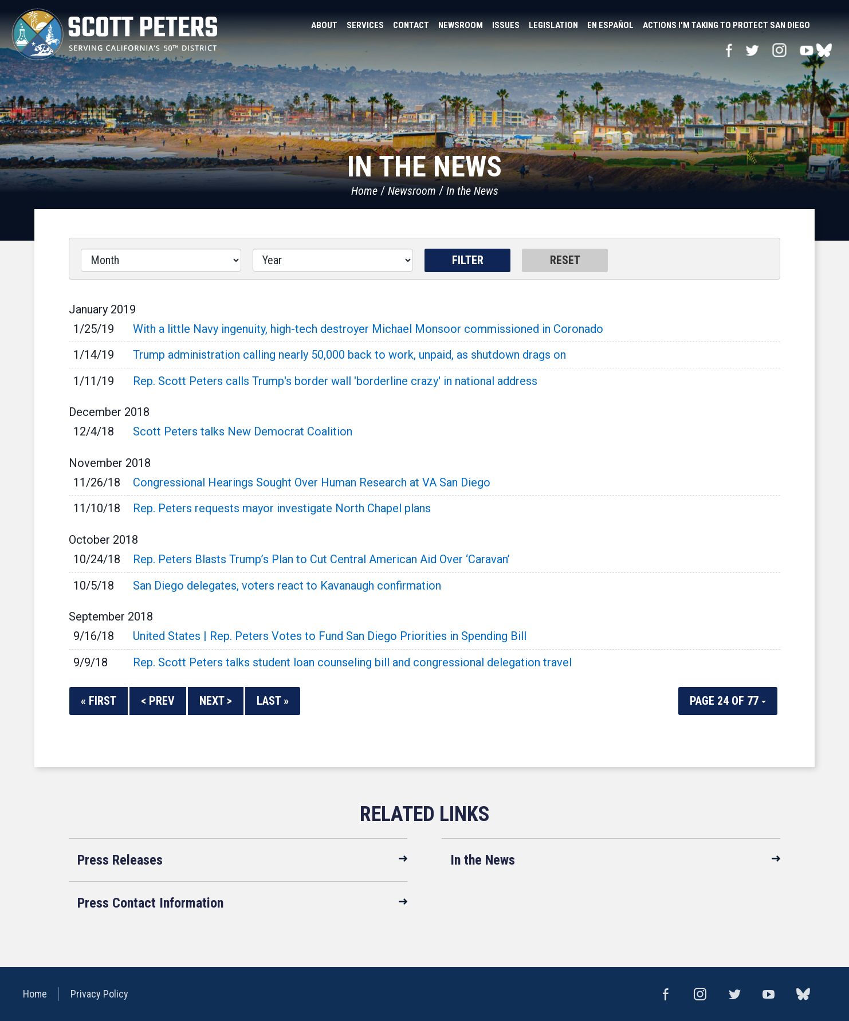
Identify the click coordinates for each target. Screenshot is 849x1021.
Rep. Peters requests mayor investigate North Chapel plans (282, 508)
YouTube (806, 50)
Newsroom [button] (460, 25)
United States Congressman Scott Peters (114, 34)
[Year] (333, 260)
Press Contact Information (150, 903)
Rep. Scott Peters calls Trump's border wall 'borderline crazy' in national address (335, 381)
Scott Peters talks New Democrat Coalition (242, 431)
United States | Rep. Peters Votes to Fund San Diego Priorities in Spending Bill (329, 636)
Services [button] (365, 25)
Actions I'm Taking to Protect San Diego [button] (726, 25)
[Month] (161, 260)
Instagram (779, 50)
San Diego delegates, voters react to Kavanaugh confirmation (287, 585)
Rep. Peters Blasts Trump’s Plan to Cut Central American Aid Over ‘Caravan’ (321, 559)
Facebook (729, 50)
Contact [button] (411, 25)
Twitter (751, 50)
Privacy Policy (99, 994)
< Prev (158, 701)
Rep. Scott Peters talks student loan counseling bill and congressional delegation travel (352, 662)
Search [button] (826, 25)
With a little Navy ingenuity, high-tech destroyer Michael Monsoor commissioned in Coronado (368, 329)
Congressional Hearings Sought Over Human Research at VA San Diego (311, 482)
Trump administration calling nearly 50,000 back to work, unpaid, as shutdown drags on (349, 355)
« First (98, 701)
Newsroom (412, 191)
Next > (215, 701)
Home (364, 191)
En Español (610, 25)
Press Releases (120, 860)
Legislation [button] (553, 25)
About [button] (324, 25)
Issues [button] (506, 25)
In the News (472, 191)
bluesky (824, 50)
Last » (273, 701)
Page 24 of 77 (728, 701)
